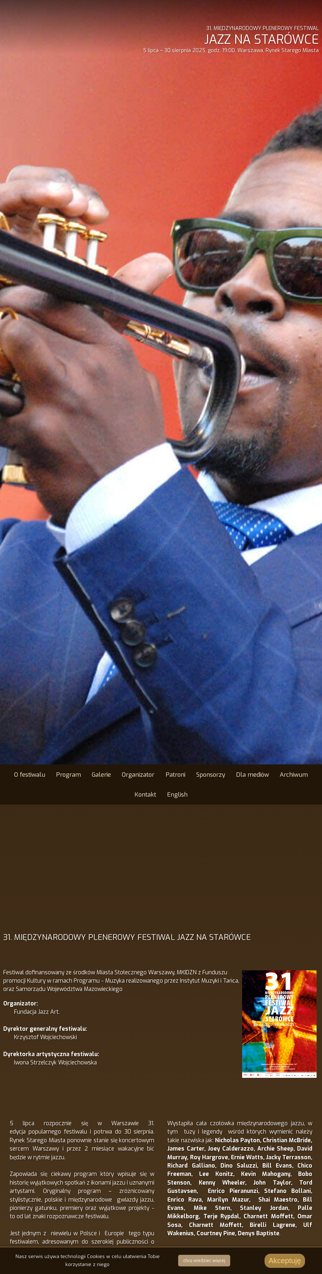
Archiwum (294, 775)
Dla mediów (252, 775)
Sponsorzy (210, 775)
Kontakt (145, 794)
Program (68, 775)
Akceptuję (285, 1261)
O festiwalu (29, 775)
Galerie (101, 775)
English (177, 794)
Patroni (175, 775)
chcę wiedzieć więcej (204, 1261)
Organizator (138, 775)
